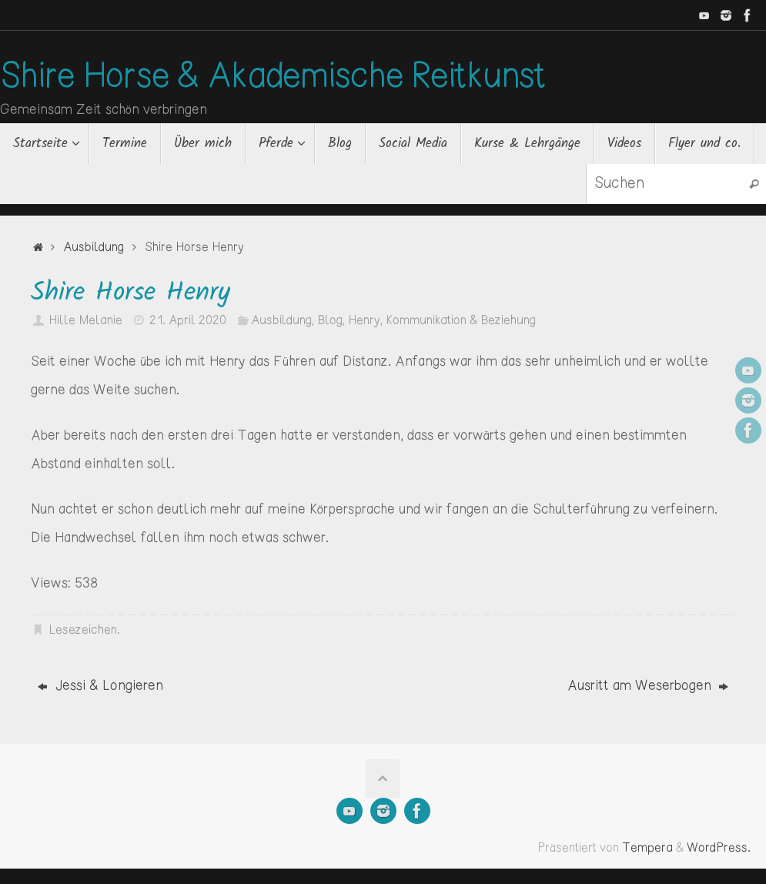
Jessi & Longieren (100, 686)
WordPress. (719, 848)
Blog (330, 320)
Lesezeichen (83, 630)
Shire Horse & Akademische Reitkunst (273, 78)
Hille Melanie (85, 320)
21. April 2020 (187, 320)
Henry (364, 320)
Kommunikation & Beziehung (461, 320)
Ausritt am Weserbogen (647, 686)
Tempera (647, 848)
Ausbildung (93, 247)
